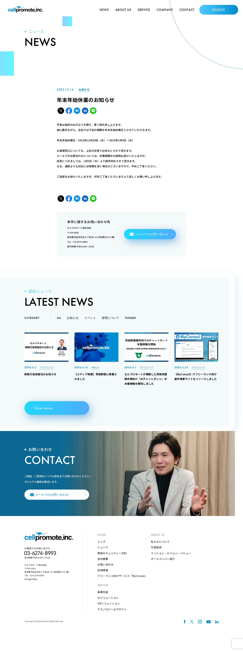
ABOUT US (123, 10)
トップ (101, 545)
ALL (59, 320)
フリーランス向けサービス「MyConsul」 (122, 579)
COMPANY (165, 10)
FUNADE (130, 320)
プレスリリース (46, 369)
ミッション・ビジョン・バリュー (171, 556)
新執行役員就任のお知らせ (40, 377)
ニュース (102, 551)
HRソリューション (108, 607)
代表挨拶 (156, 551)
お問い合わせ (105, 568)
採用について (110, 320)
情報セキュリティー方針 (112, 556)
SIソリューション (108, 601)
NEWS (104, 10)
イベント (90, 320)
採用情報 (102, 573)
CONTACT (186, 10)
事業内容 (102, 595)
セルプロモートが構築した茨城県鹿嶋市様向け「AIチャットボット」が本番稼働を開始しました (145, 381)
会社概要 (102, 562)
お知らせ (84, 91)
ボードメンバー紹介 (163, 562)
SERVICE (144, 10)
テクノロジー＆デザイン (112, 613)
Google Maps (31, 582)
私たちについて (160, 545)
